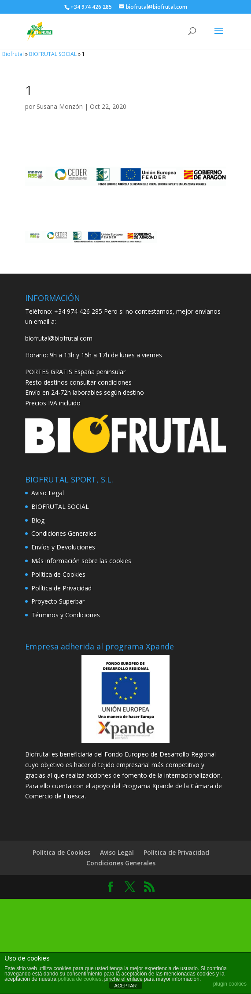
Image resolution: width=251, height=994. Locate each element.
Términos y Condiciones (65, 615)
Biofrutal (13, 54)
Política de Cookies (58, 574)
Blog (37, 520)
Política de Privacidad (61, 588)
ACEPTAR (125, 985)
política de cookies (79, 979)
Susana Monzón (60, 106)
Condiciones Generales (63, 533)
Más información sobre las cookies (81, 560)
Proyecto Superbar (58, 601)
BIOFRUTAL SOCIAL (53, 54)
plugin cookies (230, 984)
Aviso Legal (47, 493)
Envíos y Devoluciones (63, 547)
